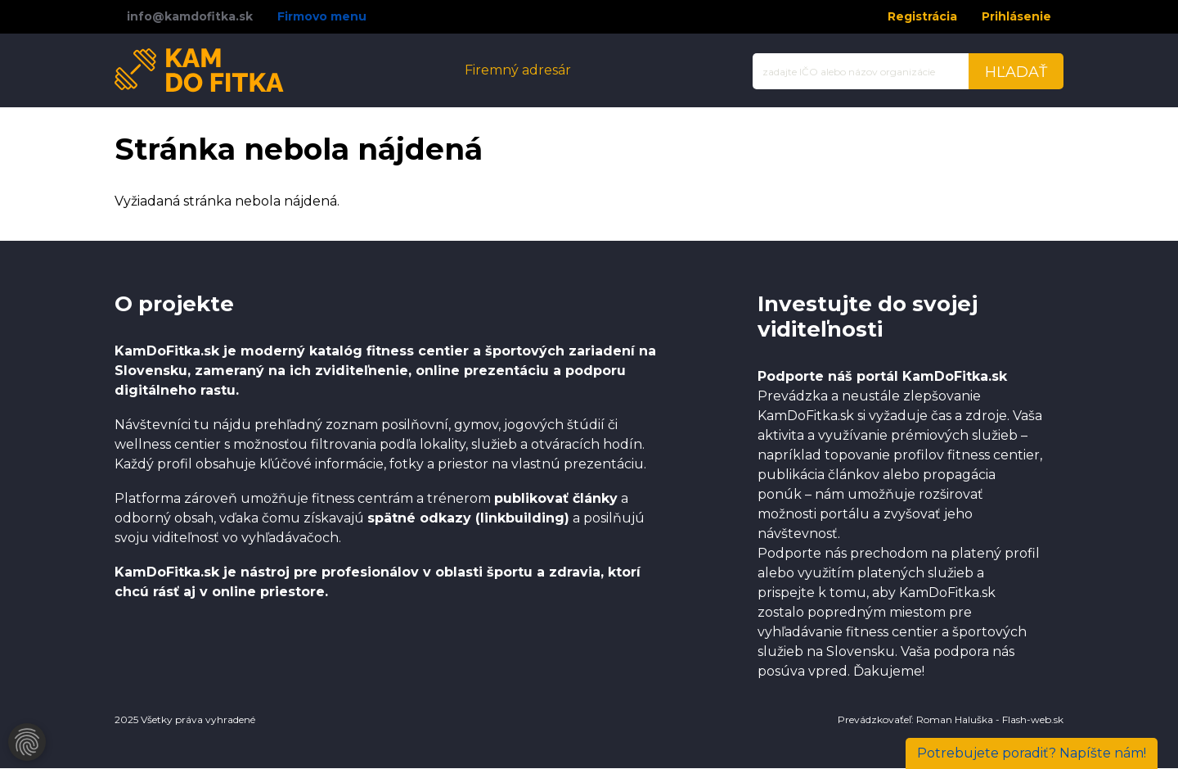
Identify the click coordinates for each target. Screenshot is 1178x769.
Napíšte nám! (1031, 753)
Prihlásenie (1016, 16)
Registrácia (922, 16)
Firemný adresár (518, 70)
